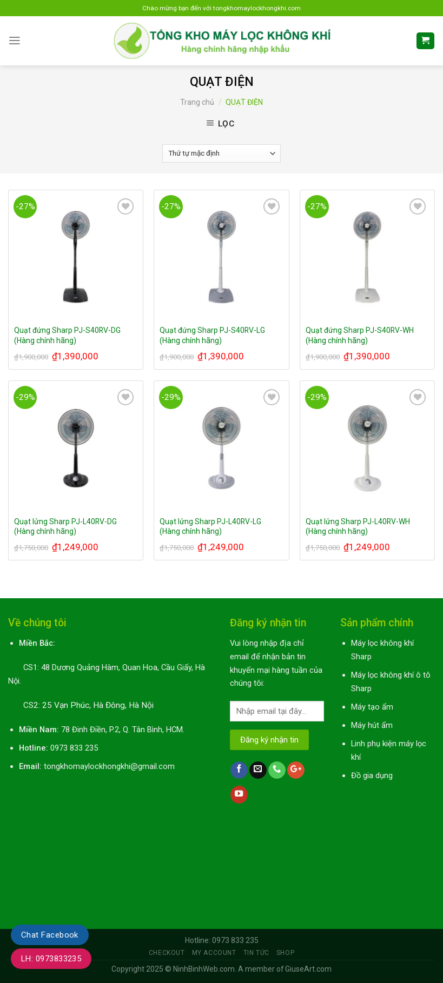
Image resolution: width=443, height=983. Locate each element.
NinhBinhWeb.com (204, 969)
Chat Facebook (49, 935)
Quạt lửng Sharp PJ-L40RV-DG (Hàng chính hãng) (65, 526)
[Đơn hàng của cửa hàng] (221, 153)
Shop (285, 953)
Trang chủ (197, 102)
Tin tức (256, 953)
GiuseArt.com (308, 969)
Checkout (167, 953)
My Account (214, 953)
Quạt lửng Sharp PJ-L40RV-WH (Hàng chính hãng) (358, 526)
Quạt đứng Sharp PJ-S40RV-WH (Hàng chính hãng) (360, 335)
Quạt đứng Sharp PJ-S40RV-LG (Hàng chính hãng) (212, 335)
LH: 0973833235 (51, 959)
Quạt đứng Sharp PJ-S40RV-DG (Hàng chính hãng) (67, 335)
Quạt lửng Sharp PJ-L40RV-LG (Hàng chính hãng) (210, 526)
